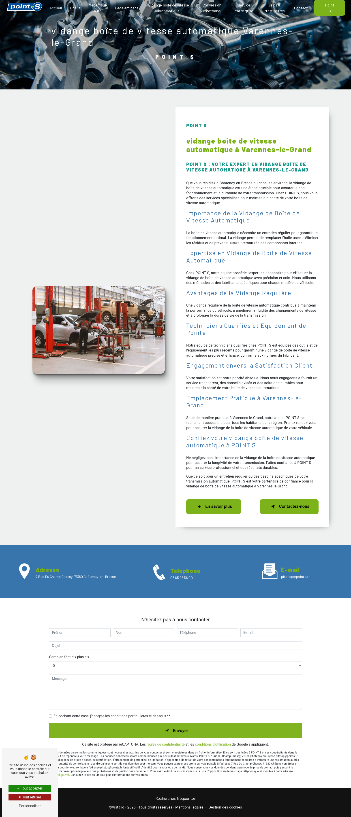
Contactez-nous (289, 506)
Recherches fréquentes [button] (175, 798)
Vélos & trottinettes (274, 7)
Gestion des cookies (225, 807)
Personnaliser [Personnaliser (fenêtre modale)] (30, 806)
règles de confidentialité (166, 738)
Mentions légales (189, 807)
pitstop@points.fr (295, 570)
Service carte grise (244, 7)
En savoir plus (213, 506)
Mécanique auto (97, 7)
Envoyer (180, 724)
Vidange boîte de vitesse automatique (168, 7)
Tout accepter (29, 788)
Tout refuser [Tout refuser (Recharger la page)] (29, 797)
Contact (301, 7)
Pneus (75, 7)
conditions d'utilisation (213, 738)
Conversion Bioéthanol (212, 7)
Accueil (55, 7)
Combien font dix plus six (69, 651)
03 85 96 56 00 (181, 583)
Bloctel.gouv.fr (60, 768)
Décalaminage (127, 7)
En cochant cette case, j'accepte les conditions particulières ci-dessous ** (112, 710)
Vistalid (118, 807)
